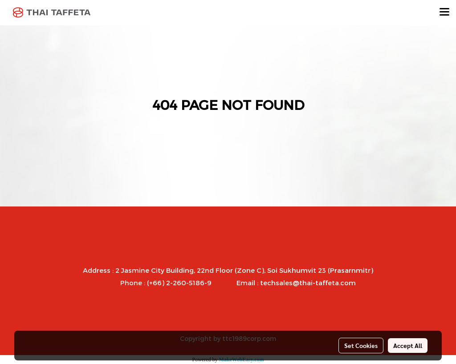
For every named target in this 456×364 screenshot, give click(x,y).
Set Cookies (361, 345)
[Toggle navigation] (444, 12)
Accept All (407, 345)
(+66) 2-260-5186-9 (179, 283)
